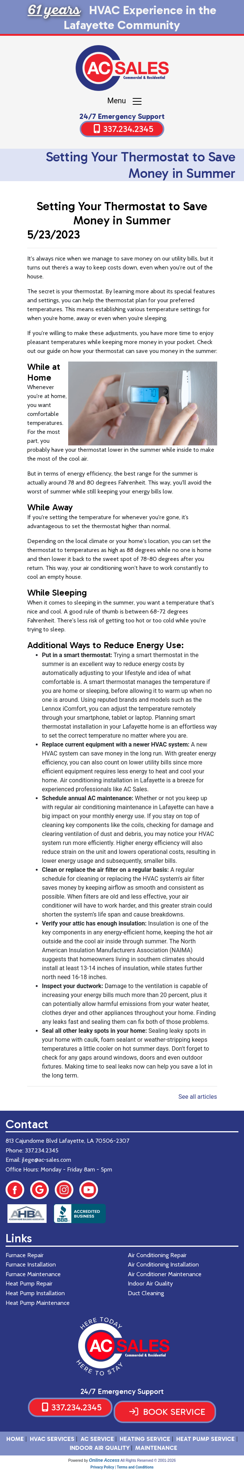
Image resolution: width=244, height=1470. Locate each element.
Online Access (104, 1460)
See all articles (197, 1096)
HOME (15, 1438)
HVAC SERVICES (52, 1438)
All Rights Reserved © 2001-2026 (148, 1460)
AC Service (97, 1438)
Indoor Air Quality (100, 1447)
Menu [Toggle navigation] (125, 101)
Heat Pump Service (205, 1438)
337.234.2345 (128, 128)
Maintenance (156, 1447)
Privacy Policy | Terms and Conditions (122, 1467)
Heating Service (145, 1438)
